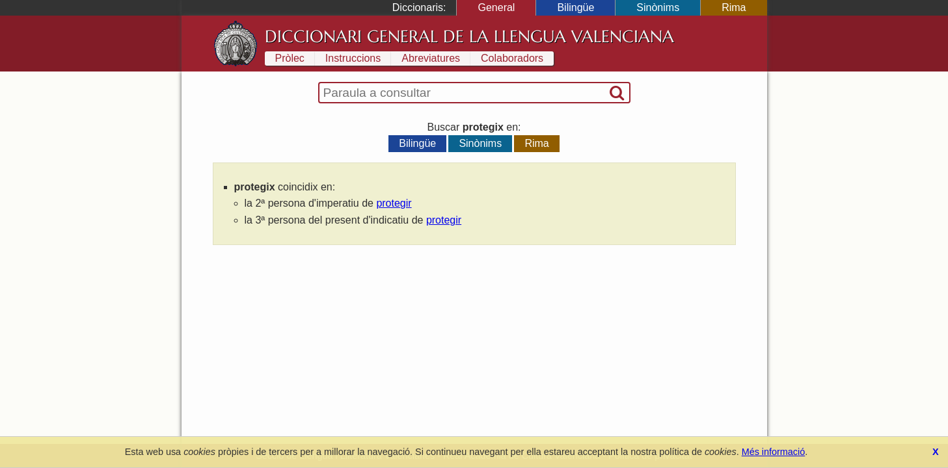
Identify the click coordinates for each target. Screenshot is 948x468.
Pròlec (290, 58)
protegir (393, 203)
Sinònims (657, 7)
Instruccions (353, 58)
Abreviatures (430, 58)
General (496, 7)
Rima (734, 7)
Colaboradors (512, 58)
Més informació (774, 452)
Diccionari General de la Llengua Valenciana (469, 36)
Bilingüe (575, 7)
